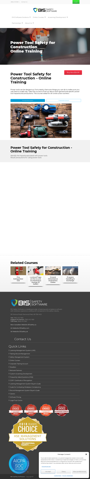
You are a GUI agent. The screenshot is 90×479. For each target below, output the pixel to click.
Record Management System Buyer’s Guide (25, 390)
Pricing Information (27, 100)
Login (76, 2)
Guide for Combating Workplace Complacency (25, 387)
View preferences (79, 471)
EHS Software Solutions (21, 17)
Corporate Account (63, 100)
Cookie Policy (57, 475)
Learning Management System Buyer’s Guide (25, 384)
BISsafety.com (24, 328)
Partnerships (17, 23)
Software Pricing (15, 397)
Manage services (46, 466)
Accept (48, 471)
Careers (12, 394)
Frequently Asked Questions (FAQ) (21, 377)
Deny (64, 471)
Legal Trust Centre (16, 400)
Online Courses (39, 17)
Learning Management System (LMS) (22, 350)
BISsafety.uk (23, 331)
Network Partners (16, 370)
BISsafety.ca (32, 325)
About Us (29, 23)
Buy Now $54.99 (73, 72)
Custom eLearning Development (21, 374)
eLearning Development (58, 17)
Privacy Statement (67, 475)
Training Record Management (20, 354)
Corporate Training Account (19, 364)
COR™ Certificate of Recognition (21, 380)
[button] (86, 454)
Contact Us (24, 2)
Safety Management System (19, 357)
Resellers (13, 367)
